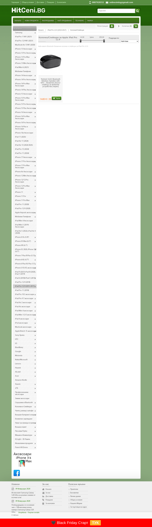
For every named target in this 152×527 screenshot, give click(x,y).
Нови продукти (31, 20)
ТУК (95, 523)
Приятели (74, 489)
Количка (136, 26)
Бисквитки (74, 493)
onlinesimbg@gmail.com (121, 2)
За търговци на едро (78, 507)
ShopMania (22, 512)
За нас (48, 493)
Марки (90, 20)
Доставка (49, 496)
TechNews (79, 20)
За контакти (50, 504)
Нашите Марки (76, 504)
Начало (18, 20)
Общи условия (76, 500)
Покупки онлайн (33, 512)
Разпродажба (48, 20)
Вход (112, 26)
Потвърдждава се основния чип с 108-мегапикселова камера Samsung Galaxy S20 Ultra (23, 508)
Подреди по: (114, 38)
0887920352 (98, 2)
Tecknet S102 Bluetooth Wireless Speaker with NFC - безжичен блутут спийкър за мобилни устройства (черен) (50, 82)
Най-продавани (65, 20)
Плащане (49, 500)
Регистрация (102, 26)
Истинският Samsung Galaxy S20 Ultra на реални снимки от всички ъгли (23, 495)
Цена (92, 37)
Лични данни (75, 496)
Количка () (127, 26)
